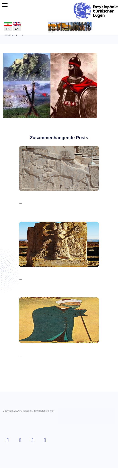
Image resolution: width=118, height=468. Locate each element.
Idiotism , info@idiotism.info (38, 410)
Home (9, 34)
